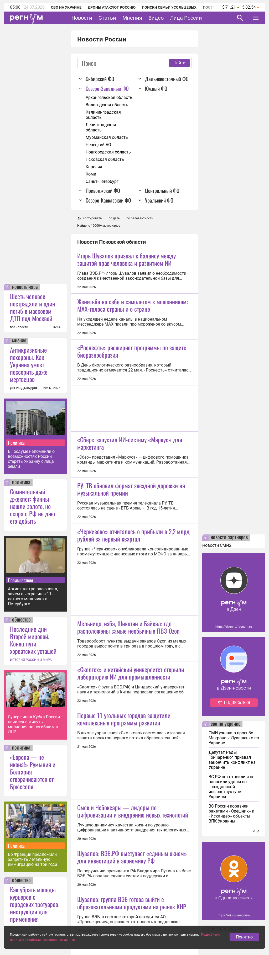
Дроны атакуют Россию (112, 7)
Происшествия (20, 580)
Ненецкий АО (98, 144)
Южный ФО (156, 88)
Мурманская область (107, 137)
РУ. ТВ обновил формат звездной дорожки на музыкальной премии (131, 489)
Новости (81, 18)
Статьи (107, 18)
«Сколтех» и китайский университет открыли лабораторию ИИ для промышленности (130, 673)
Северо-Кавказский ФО (108, 200)
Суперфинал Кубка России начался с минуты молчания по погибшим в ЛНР (34, 724)
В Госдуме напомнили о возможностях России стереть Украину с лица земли (31, 459)
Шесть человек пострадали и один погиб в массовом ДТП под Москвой (32, 307)
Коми (91, 174)
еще (256, 831)
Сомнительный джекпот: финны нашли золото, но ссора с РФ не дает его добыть (33, 506)
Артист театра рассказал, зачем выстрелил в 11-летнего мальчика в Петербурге (33, 596)
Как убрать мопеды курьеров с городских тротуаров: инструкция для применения (34, 904)
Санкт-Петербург (102, 181)
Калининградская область (103, 115)
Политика (16, 442)
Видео (156, 18)
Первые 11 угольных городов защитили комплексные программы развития (123, 718)
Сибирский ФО (100, 79)
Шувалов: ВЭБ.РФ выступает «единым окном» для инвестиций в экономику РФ (132, 856)
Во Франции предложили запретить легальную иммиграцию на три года (32, 859)
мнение (19, 341)
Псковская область (105, 159)
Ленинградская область (101, 127)
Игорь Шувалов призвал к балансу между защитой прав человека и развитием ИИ (126, 259)
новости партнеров (229, 537)
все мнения (51, 388)
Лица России (186, 18)
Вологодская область (107, 104)
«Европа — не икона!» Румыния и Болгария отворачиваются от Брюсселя (32, 771)
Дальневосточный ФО (167, 79)
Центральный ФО (162, 190)
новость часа (25, 287)
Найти (179, 62)
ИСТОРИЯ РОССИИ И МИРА (31, 660)
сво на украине (225, 724)
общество (21, 620)
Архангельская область (109, 97)
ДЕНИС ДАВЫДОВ (23, 388)
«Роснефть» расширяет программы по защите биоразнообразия (131, 351)
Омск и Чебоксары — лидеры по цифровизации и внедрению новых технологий (132, 811)
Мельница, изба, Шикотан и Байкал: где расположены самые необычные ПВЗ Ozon (128, 627)
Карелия (94, 166)
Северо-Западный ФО (107, 88)
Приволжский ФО (103, 190)
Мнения (132, 18)
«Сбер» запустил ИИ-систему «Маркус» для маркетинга (129, 443)
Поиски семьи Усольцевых (169, 7)
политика (21, 482)
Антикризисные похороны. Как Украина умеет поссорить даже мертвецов (29, 364)
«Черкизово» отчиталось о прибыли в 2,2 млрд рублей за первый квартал (133, 535)
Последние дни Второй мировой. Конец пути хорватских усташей (33, 640)
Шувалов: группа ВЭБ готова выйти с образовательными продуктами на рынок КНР (131, 902)
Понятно (244, 940)
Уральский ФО (159, 200)
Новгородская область (108, 152)
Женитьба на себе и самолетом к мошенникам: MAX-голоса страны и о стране (132, 305)
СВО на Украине (66, 7)
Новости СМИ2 (216, 545)
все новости (19, 327)
